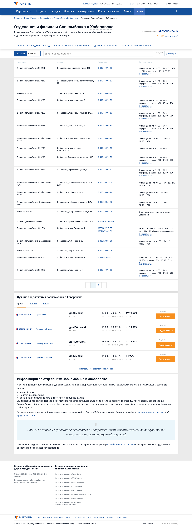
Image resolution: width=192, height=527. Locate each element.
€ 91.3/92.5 (117, 4)
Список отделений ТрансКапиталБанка (73, 494)
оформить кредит (146, 412)
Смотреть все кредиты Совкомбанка (96, 369)
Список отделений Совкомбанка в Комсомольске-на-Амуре (29, 481)
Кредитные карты (108, 11)
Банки (139, 11)
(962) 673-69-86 (105, 231)
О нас (38, 517)
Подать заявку (166, 316)
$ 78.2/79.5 (105, 4)
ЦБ (132, 4)
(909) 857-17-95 (105, 228)
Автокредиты (86, 11)
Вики (68, 517)
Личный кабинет (142, 45)
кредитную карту (26, 415)
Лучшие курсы (90, 4)
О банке (20, 45)
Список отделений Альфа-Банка (69, 482)
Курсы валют (24, 11)
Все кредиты (33, 45)
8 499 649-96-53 (105, 68)
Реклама (47, 517)
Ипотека (69, 11)
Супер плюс (41, 315)
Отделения (97, 45)
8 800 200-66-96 (105, 93)
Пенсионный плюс (44, 329)
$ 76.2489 (141, 4)
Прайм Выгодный (44, 358)
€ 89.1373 (152, 4)
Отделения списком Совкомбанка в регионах (30, 475)
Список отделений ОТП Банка (68, 486)
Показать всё (145, 73)
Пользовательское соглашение (88, 517)
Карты (33, 303)
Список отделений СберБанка (68, 474)
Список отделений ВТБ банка (68, 478)
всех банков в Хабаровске (121, 444)
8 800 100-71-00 (105, 182)
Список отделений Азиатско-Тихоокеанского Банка (68, 503)
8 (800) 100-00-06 (106, 221)
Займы (127, 11)
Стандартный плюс (44, 343)
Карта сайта (121, 517)
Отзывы (126, 45)
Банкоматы (112, 45)
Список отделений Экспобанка (69, 498)
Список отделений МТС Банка (68, 490)
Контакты (58, 517)
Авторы (109, 517)
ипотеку (160, 412)
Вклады (55, 11)
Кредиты (41, 11)
